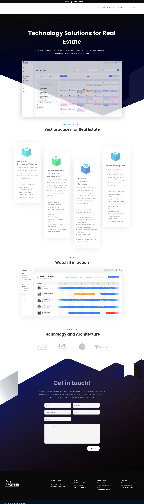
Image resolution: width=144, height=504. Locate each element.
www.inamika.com (56, 481)
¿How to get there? (80, 484)
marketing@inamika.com (58, 483)
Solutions (101, 7)
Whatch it (110, 7)
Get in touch (132, 7)
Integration (120, 7)
